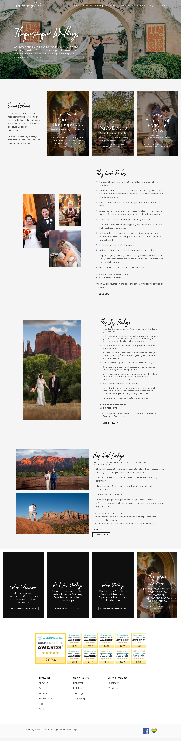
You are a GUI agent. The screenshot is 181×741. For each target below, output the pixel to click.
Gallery (113, 5)
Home (76, 5)
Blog (151, 5)
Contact (160, 5)
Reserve (125, 5)
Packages (101, 5)
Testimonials (138, 5)
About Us (87, 5)
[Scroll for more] (90, 72)
